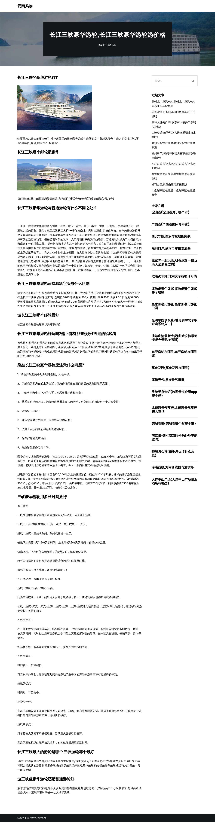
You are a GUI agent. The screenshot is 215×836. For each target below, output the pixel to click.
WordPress (39, 832)
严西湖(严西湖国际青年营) (170, 228)
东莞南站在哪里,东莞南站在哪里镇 (174, 359)
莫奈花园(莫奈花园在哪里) (170, 373)
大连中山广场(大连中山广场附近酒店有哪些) (174, 489)
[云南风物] (25, 6)
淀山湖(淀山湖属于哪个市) (170, 216)
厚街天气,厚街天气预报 (168, 386)
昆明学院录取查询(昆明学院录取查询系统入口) (174, 327)
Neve (20, 832)
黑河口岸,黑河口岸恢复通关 (171, 253)
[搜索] (170, 81)
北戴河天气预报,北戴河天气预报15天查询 (174, 416)
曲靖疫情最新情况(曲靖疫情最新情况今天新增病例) (174, 343)
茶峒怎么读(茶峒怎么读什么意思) (173, 460)
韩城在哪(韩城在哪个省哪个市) (174, 430)
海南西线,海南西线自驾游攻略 (173, 474)
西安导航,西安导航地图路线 (171, 240)
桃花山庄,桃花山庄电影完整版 (169, 188)
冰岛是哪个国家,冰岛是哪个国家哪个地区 (174, 295)
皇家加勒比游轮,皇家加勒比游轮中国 (174, 311)
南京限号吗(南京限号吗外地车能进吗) (174, 444)
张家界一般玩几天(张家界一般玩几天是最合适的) (174, 267)
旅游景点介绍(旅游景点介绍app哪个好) (174, 400)
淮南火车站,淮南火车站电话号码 (174, 281)
